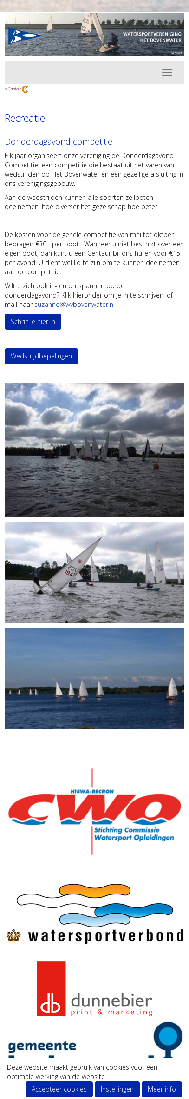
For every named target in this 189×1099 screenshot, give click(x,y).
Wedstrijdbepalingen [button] (41, 355)
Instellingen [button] (117, 1089)
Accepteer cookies (59, 1089)
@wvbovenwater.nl (74, 304)
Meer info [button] (162, 1089)
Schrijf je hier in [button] (33, 321)
